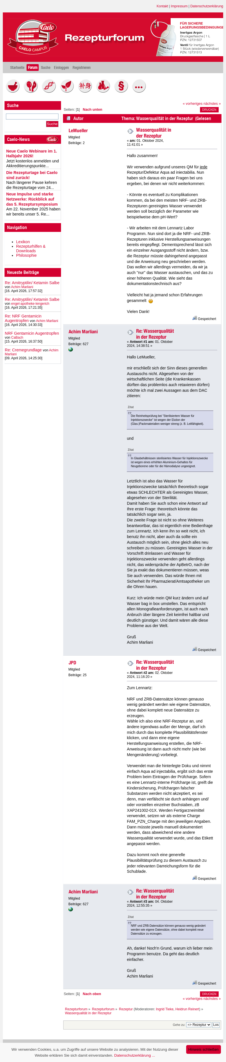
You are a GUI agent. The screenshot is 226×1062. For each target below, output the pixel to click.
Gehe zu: (179, 1024)
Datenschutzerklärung (206, 6)
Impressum (179, 6)
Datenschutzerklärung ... (134, 1055)
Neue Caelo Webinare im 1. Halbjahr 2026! (31, 153)
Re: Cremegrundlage (23, 350)
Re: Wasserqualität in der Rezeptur (155, 334)
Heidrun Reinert (187, 1009)
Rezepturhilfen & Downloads (30, 248)
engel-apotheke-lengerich (30, 304)
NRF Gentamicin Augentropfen (32, 333)
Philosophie (26, 255)
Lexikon (23, 242)
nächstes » (212, 104)
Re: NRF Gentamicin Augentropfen (23, 318)
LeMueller (78, 130)
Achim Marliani (22, 287)
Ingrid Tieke (164, 1009)
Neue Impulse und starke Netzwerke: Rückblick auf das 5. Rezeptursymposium (32, 199)
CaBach (17, 338)
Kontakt (162, 6)
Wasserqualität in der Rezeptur (153, 133)
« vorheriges (193, 104)
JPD (72, 662)
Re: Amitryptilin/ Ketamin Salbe (32, 282)
